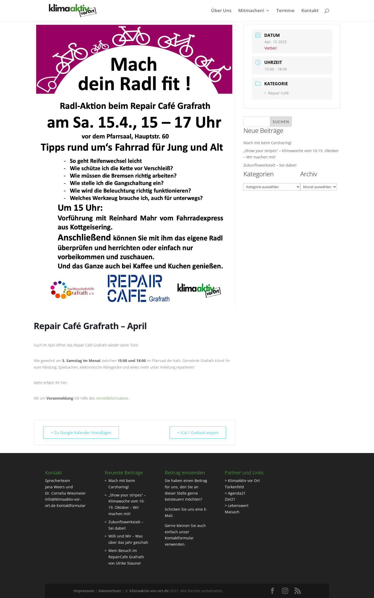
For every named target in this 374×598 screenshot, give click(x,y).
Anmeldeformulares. (112, 398)
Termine (285, 11)
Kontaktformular (71, 505)
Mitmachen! (251, 11)
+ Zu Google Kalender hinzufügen (81, 432)
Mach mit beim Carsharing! (267, 142)
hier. (64, 382)
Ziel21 (230, 499)
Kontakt (310, 11)
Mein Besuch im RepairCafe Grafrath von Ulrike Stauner (126, 557)
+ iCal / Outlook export (197, 432)
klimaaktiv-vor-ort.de (149, 590)
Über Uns (221, 11)
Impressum (83, 590)
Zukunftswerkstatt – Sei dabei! (270, 165)
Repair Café (277, 93)
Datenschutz (109, 590)
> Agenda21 (235, 493)
